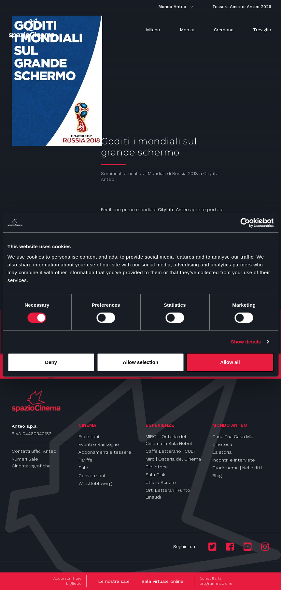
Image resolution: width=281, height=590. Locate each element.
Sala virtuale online (162, 581)
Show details (246, 341)
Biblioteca (157, 466)
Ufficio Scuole (161, 482)
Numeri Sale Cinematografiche (31, 462)
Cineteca (222, 444)
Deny (51, 362)
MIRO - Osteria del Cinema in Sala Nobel (169, 440)
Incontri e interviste (233, 460)
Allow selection (140, 362)
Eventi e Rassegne (98, 444)
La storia (222, 452)
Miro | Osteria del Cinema (173, 459)
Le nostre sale (114, 581)
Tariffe (85, 460)
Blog (217, 475)
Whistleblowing (95, 483)
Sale (83, 467)
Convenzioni (91, 475)
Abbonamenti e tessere (104, 452)
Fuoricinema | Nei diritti (237, 467)
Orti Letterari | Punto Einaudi (168, 494)
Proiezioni (88, 436)
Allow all (230, 362)
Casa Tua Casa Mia (232, 436)
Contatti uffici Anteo (34, 451)
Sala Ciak (155, 474)
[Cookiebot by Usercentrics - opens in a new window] (245, 223)
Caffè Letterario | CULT (171, 451)
